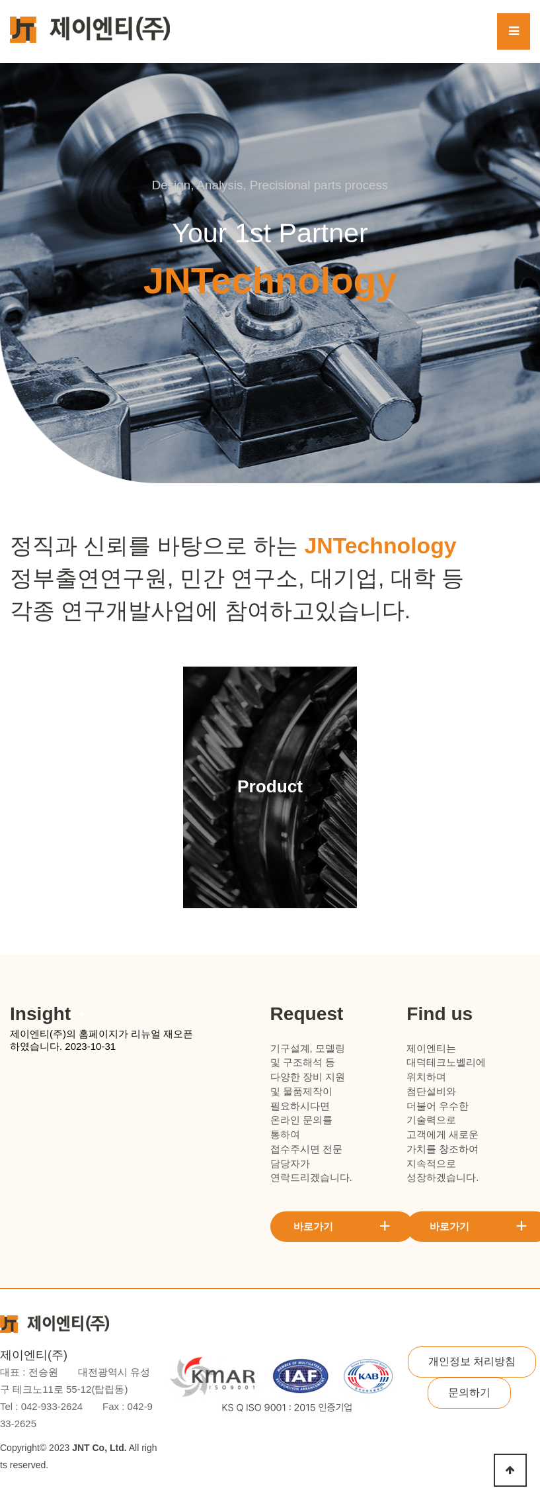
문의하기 (469, 1392)
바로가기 (342, 1226)
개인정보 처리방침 (472, 1361)
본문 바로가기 (0, 0)
